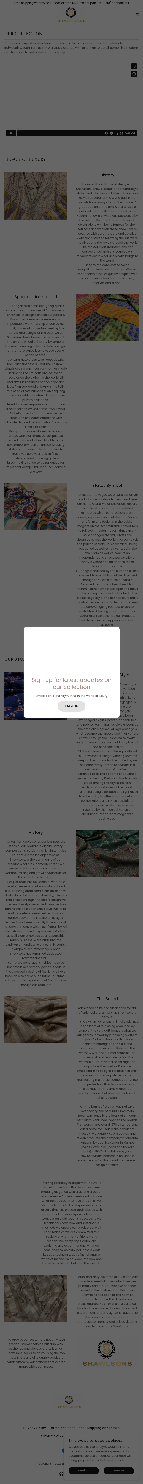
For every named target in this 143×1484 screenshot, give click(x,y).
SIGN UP (71, 706)
